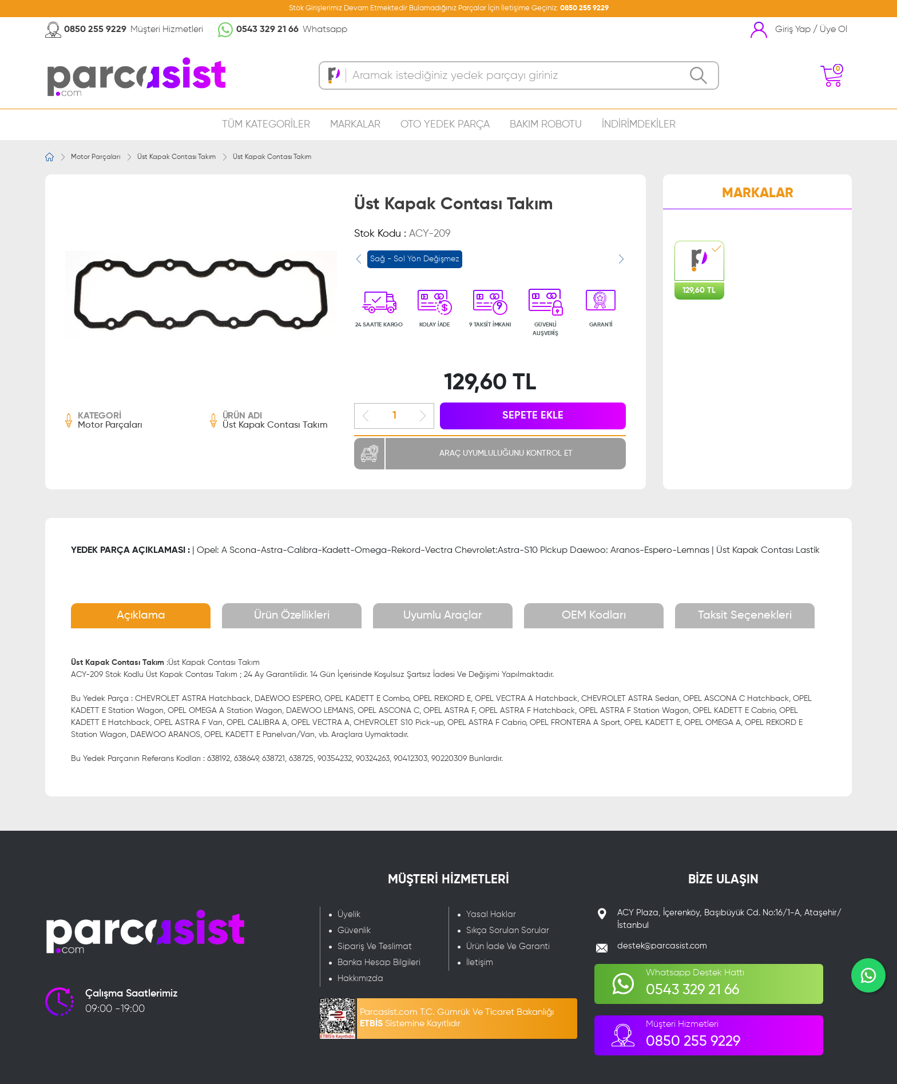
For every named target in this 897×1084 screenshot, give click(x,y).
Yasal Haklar (491, 914)
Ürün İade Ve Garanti (508, 946)
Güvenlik (354, 930)
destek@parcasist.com (662, 946)
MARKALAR (355, 124)
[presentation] (358, 259)
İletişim (479, 962)
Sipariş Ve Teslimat (375, 946)
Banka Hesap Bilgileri (379, 962)
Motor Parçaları (95, 157)
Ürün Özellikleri (292, 615)
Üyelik (349, 914)
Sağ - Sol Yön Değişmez (414, 259)
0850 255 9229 (584, 8)
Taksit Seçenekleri (745, 615)
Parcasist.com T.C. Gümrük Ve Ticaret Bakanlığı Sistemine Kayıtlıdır (457, 1018)
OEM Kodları (594, 615)
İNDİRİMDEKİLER (639, 124)
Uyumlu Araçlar (442, 615)
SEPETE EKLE (532, 416)
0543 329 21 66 (267, 29)
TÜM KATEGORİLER (266, 124)
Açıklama (141, 615)
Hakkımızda (360, 978)
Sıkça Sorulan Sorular (507, 930)
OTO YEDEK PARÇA (445, 124)
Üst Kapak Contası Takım (176, 157)
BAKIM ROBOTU (546, 124)
